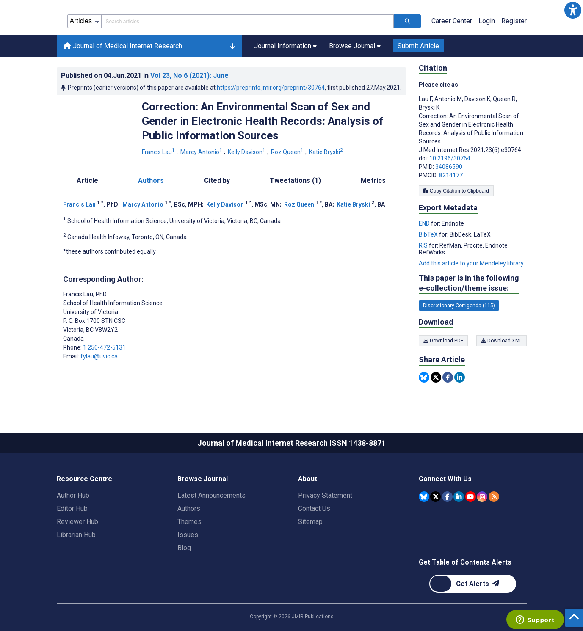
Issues (187, 535)
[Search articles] (407, 21)
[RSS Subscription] (494, 496)
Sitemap (310, 522)
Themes (189, 522)
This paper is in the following (469, 283)
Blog (184, 548)
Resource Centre (84, 479)
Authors (188, 508)
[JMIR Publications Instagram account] (482, 496)
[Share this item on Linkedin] (459, 377)
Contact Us (314, 508)
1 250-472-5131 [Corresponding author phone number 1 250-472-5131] (104, 347)
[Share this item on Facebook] (447, 377)
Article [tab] (87, 180)
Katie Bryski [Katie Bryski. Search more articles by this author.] (326, 152)
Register (514, 21)
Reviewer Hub (77, 522)
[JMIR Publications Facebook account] (447, 496)
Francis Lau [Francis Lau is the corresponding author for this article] (85, 294)
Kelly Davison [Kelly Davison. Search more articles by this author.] (247, 152)
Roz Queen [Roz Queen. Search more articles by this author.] (288, 152)
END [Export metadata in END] (425, 223)
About (307, 479)
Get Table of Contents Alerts (465, 562)
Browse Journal (202, 479)
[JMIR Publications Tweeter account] (435, 496)
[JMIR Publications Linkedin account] (458, 496)
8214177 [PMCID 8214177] (451, 175)
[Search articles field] (247, 21)
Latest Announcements (211, 495)
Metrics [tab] (373, 180)
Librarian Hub (76, 535)
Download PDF (443, 341)
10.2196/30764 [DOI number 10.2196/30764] (449, 158)
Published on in (145, 76)
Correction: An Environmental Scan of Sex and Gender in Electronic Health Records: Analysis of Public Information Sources (263, 121)
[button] (573, 10)
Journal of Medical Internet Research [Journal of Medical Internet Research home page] (123, 46)
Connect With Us (445, 479)
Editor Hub (72, 508)
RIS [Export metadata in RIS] (424, 245)
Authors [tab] (151, 180)
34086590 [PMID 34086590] (448, 166)
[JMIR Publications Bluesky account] (424, 496)
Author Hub (73, 495)
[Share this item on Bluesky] (424, 377)
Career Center (451, 21)
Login (486, 21)
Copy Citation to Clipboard (456, 191)
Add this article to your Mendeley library (471, 263)
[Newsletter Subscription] (472, 584)
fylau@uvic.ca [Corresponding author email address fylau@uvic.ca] (99, 356)
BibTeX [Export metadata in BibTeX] (429, 234)
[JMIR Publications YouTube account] (470, 496)
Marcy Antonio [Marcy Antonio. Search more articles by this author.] (202, 152)
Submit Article (418, 46)
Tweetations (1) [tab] (295, 180)
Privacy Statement (325, 495)
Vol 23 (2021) (189, 76)
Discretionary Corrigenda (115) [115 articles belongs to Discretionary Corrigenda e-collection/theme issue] (459, 306)
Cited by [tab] (217, 180)
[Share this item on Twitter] (436, 377)
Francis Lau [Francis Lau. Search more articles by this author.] (159, 152)
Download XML (501, 341)
